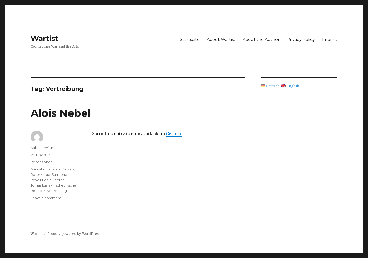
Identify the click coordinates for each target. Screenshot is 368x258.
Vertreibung (57, 191)
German (174, 133)
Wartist (45, 38)
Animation (39, 169)
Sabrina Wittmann (46, 148)
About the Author (261, 39)
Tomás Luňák (41, 185)
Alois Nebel (61, 113)
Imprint (329, 39)
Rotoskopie (40, 174)
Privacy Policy (301, 39)
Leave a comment (46, 198)
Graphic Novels (61, 169)
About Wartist (221, 39)
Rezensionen (41, 162)
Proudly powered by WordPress (73, 234)
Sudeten (57, 180)
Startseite (190, 39)
